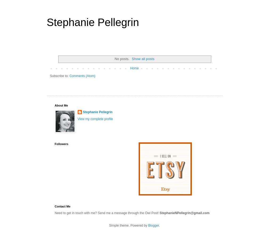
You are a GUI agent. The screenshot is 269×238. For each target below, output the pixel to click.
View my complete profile (95, 119)
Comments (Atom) (82, 76)
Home (134, 68)
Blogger (153, 225)
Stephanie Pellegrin (93, 22)
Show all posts (143, 59)
